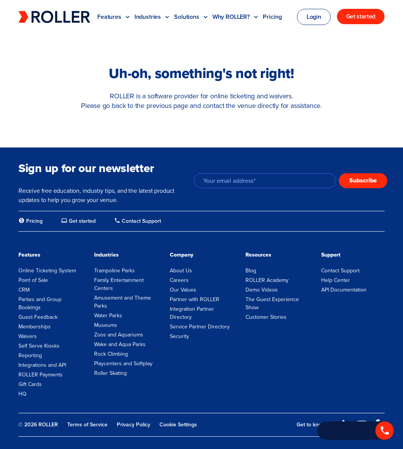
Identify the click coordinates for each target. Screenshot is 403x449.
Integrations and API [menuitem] (42, 365)
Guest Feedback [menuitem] (38, 317)
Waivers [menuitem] (27, 336)
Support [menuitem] (330, 255)
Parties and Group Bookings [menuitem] (39, 303)
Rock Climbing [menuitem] (111, 354)
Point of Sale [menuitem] (33, 280)
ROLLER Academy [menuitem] (267, 280)
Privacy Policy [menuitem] (133, 425)
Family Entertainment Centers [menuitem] (119, 284)
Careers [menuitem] (179, 280)
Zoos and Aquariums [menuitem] (118, 335)
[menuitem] (30, 221)
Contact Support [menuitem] (340, 271)
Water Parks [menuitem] (108, 315)
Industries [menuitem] (106, 255)
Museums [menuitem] (105, 325)
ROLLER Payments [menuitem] (40, 375)
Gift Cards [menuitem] (30, 384)
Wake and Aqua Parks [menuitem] (120, 344)
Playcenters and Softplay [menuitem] (123, 364)
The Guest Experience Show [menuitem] (272, 303)
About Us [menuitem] (181, 271)
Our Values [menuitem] (183, 290)
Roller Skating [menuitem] (110, 373)
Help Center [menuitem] (335, 280)
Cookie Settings (178, 425)
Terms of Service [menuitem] (87, 425)
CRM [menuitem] (24, 290)
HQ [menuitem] (22, 394)
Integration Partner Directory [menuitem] (192, 313)
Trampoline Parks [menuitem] (114, 271)
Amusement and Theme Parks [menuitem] (122, 302)
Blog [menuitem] (250, 271)
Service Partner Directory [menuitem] (200, 327)
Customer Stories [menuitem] (266, 317)
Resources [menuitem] (258, 255)
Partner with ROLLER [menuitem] (194, 299)
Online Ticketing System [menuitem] (47, 271)
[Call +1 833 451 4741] (355, 430)
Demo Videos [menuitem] (261, 290)
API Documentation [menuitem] (344, 290)
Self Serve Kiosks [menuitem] (39, 346)
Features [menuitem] (29, 255)
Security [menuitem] (179, 336)
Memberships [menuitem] (34, 327)
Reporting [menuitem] (30, 355)
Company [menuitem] (181, 255)
